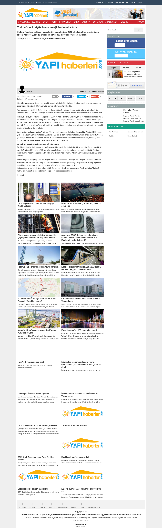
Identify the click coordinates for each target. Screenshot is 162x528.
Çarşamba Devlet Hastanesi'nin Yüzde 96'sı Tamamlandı (80, 299)
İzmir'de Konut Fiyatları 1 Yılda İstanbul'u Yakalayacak (79, 395)
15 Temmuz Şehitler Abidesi (74, 425)
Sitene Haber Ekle (121, 2)
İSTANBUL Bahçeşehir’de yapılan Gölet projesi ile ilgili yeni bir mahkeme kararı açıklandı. (39, 493)
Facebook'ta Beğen (126, 40)
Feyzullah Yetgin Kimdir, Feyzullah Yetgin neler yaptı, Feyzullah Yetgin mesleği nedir (133, 118)
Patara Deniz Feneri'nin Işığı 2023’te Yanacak (38, 267)
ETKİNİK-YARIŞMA (82, 22)
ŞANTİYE (36, 22)
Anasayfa (99, 2)
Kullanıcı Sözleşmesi (135, 132)
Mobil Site (109, 2)
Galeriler (43, 504)
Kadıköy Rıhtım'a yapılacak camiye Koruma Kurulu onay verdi (37, 331)
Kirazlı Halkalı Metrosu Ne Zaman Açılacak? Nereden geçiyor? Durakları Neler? (81, 268)
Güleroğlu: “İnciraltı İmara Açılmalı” (34, 394)
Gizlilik (110, 136)
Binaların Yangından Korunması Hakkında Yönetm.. (38, 3)
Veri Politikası (113, 132)
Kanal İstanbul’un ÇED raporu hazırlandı (79, 330)
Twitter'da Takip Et (126, 51)
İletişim (140, 2)
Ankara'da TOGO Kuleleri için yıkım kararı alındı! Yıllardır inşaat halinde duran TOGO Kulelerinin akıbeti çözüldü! (80, 237)
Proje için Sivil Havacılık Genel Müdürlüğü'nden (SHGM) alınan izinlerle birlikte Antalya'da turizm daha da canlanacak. (81, 461)
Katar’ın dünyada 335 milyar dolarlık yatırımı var (81, 490)
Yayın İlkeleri (132, 136)
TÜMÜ (140, 22)
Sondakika (32, 504)
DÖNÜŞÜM (98, 22)
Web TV (52, 504)
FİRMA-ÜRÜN (65, 22)
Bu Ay (138, 68)
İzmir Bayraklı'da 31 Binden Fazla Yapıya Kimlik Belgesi (36, 204)
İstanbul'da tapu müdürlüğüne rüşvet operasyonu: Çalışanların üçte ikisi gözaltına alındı (81, 364)
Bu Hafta (126, 68)
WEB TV (124, 22)
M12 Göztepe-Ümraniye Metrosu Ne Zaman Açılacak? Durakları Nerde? (37, 299)
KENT (54, 22)
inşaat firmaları (81, 526)
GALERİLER (111, 22)
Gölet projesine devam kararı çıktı (33, 489)
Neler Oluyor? (63, 504)
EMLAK (46, 22)
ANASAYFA (24, 22)
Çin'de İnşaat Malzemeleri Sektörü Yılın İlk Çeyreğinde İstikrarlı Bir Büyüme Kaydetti (37, 236)
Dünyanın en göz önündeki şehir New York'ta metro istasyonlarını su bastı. (35, 366)
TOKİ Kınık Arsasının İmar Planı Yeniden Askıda (36, 458)
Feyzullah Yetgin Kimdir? (130, 111)
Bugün (113, 68)
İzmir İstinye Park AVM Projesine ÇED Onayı (37, 425)
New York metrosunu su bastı (31, 362)
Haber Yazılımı (84, 521)
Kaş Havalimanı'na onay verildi (75, 457)
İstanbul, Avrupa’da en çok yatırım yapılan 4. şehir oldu (81, 204)
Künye (133, 2)
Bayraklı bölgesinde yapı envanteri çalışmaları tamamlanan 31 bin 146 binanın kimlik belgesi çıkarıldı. (39, 210)
